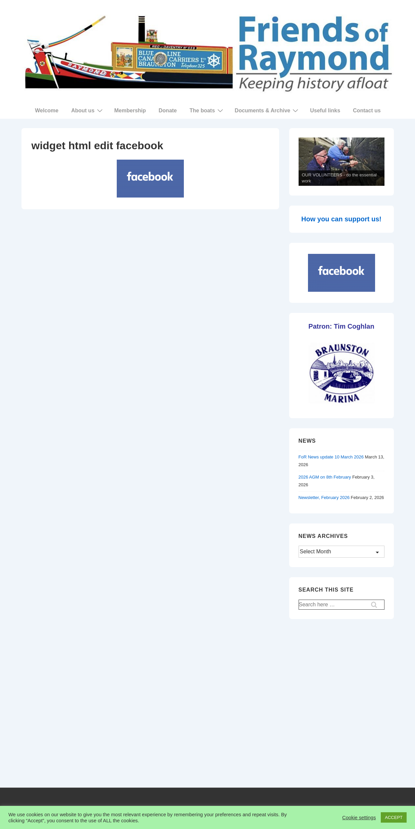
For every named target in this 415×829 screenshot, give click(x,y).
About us (87, 110)
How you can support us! (341, 219)
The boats (207, 110)
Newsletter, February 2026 (324, 497)
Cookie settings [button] (359, 817)
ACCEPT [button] (394, 817)
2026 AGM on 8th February (325, 477)
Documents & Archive (267, 110)
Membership (130, 110)
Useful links (325, 110)
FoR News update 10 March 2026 (331, 456)
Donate (168, 110)
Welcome (46, 110)
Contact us (367, 110)
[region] (341, 161)
